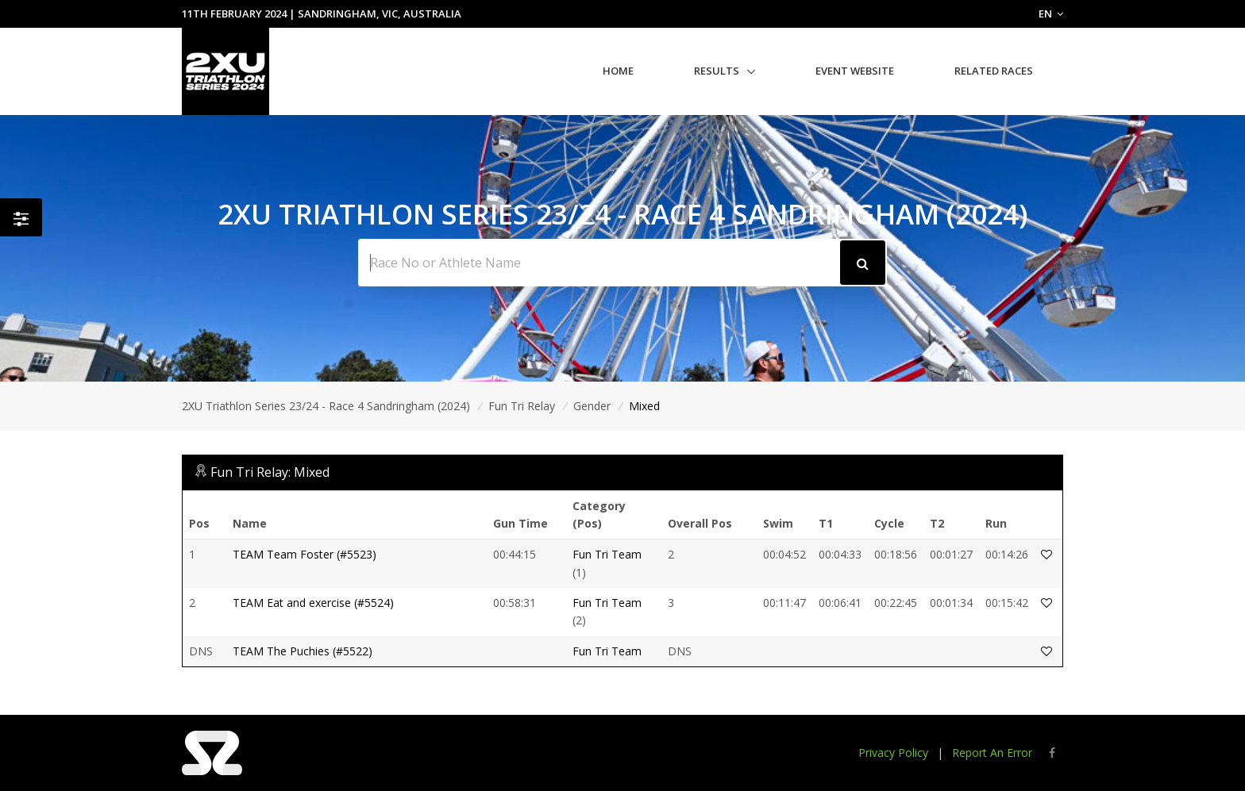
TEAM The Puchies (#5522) (302, 651)
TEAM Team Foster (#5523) (304, 554)
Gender (592, 405)
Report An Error (992, 752)
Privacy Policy (893, 752)
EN (1051, 13)
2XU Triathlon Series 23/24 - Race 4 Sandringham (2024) (326, 405)
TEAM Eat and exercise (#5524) (313, 602)
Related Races (993, 70)
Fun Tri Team (607, 554)
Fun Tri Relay (521, 405)
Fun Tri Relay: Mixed (270, 472)
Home (618, 70)
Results (716, 70)
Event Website (854, 70)
